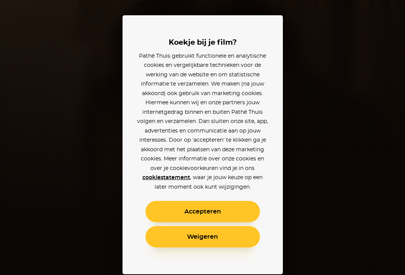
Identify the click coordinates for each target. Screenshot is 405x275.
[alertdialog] (202, 137)
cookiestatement (166, 177)
